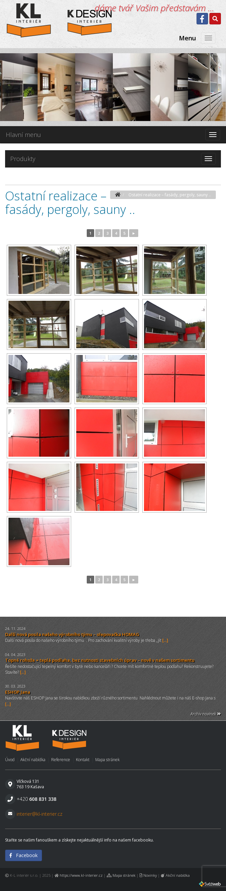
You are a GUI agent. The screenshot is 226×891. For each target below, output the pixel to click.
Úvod (10, 760)
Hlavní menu (23, 135)
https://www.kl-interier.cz (81, 875)
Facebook (23, 855)
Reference (60, 760)
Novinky (150, 875)
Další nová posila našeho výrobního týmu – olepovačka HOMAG (72, 634)
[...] (165, 640)
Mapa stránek (107, 760)
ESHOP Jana (17, 692)
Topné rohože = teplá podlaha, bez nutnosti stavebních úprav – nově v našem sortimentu (99, 660)
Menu (187, 38)
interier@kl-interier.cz (39, 814)
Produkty (22, 159)
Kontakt (82, 760)
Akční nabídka (32, 760)
